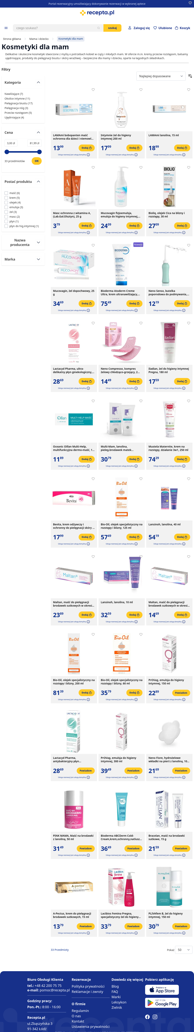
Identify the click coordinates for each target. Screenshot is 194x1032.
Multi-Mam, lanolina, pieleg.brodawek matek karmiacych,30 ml (116, 448)
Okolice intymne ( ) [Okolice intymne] (17, 98)
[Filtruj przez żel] (11, 212)
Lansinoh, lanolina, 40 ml (165, 524)
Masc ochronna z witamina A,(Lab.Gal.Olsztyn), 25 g (72, 214)
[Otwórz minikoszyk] (182, 28)
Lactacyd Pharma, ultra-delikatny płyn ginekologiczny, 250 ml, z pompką (72, 370)
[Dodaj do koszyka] (87, 148)
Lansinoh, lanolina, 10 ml (117, 602)
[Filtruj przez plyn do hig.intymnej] (22, 226)
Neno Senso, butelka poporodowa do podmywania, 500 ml (168, 292)
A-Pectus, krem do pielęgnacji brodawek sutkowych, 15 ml (72, 915)
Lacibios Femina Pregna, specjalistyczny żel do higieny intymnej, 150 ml (119, 915)
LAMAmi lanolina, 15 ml (164, 135)
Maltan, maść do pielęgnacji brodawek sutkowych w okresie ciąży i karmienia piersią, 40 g (73, 604)
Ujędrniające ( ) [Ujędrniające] (14, 117)
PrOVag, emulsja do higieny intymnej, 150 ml (166, 681)
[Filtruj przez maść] (12, 193)
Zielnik (117, 1007)
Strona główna (12, 39)
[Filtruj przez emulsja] (14, 207)
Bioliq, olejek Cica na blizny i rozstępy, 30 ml (167, 214)
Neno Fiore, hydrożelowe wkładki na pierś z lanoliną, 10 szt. (168, 759)
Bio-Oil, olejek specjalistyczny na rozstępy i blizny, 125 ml (121, 526)
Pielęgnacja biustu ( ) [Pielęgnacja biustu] (19, 103)
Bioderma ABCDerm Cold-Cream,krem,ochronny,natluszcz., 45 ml (121, 837)
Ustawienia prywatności (91, 1026)
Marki (116, 997)
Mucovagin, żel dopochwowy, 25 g (73, 292)
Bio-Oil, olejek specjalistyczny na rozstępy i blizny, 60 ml (121, 681)
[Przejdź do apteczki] (162, 28)
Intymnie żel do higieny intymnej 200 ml (116, 137)
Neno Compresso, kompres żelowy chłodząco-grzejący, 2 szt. (119, 370)
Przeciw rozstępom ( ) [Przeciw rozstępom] (18, 113)
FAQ (115, 991)
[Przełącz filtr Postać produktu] (23, 183)
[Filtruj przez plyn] (12, 221)
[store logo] (97, 13)
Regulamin (80, 1010)
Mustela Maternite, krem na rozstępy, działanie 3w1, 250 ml (168, 448)
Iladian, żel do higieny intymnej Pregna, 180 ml (169, 370)
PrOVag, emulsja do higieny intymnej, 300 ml (118, 759)
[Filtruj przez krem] (12, 198)
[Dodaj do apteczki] (93, 89)
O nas (76, 1016)
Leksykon (119, 1002)
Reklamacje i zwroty (87, 991)
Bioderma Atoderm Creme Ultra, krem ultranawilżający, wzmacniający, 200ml (119, 292)
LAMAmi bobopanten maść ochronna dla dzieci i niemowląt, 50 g (74, 137)
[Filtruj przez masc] (12, 217)
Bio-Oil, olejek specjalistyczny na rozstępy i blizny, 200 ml (74, 681)
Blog (115, 986)
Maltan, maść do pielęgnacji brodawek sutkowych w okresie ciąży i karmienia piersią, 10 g (169, 604)
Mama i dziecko (39, 39)
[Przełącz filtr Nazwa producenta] (23, 242)
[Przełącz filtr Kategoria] (23, 84)
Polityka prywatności (88, 986)
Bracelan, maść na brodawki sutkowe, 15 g (167, 837)
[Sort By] (161, 76)
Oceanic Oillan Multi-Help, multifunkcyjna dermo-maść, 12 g (73, 448)
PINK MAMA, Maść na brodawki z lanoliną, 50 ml (73, 837)
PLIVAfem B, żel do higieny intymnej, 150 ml (166, 915)
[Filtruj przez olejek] (13, 202)
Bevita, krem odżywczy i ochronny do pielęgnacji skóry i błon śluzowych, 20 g (73, 526)
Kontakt (78, 1021)
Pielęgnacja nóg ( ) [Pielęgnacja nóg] (16, 108)
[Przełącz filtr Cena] (23, 134)
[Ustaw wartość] (37, 161)
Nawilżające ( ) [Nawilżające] (14, 94)
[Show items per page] (183, 950)
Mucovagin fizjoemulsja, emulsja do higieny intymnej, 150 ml (119, 214)
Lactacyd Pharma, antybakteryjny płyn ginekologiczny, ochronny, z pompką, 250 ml (71, 759)
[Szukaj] (98, 28)
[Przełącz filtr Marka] (23, 259)
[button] (88, 154)
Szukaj (112, 28)
